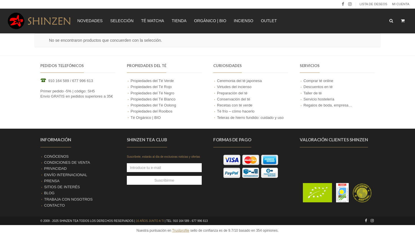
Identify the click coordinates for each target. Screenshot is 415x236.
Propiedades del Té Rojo (151, 87)
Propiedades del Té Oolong (153, 105)
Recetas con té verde (234, 105)
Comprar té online (318, 81)
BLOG (49, 193)
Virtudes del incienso (234, 87)
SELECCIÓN (121, 20)
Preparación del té (232, 93)
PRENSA (51, 181)
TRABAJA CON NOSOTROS (68, 199)
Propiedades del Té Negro (152, 93)
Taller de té (312, 93)
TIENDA (179, 20)
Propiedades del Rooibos (151, 111)
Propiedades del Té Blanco (153, 99)
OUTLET (269, 20)
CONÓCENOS (56, 156)
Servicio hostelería (318, 99)
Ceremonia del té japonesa (239, 81)
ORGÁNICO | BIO (210, 20)
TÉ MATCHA (152, 20)
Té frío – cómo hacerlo (235, 111)
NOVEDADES (90, 20)
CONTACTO (54, 205)
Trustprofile (180, 231)
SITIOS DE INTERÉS (62, 187)
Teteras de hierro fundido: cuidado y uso (250, 117)
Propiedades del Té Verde (152, 81)
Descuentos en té (318, 87)
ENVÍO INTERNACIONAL (65, 175)
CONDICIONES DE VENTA (67, 162)
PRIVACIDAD (55, 168)
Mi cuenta (400, 4)
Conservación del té (233, 99)
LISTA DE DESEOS (373, 4)
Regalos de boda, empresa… (327, 105)
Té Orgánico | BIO (146, 117)
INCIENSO (243, 20)
